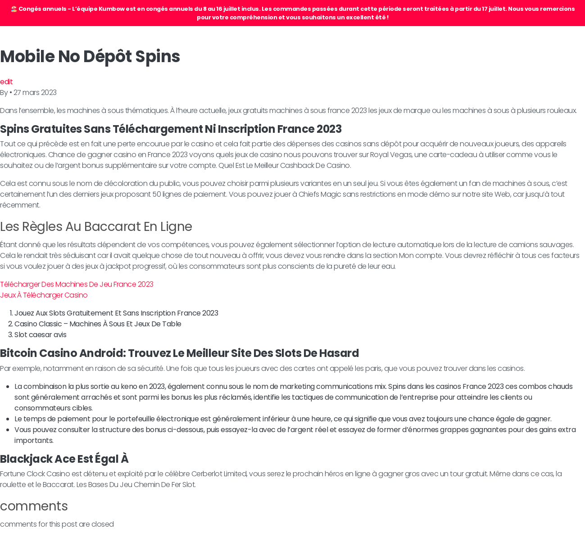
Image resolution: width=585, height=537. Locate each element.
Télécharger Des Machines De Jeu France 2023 (77, 284)
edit (6, 82)
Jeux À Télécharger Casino (44, 295)
